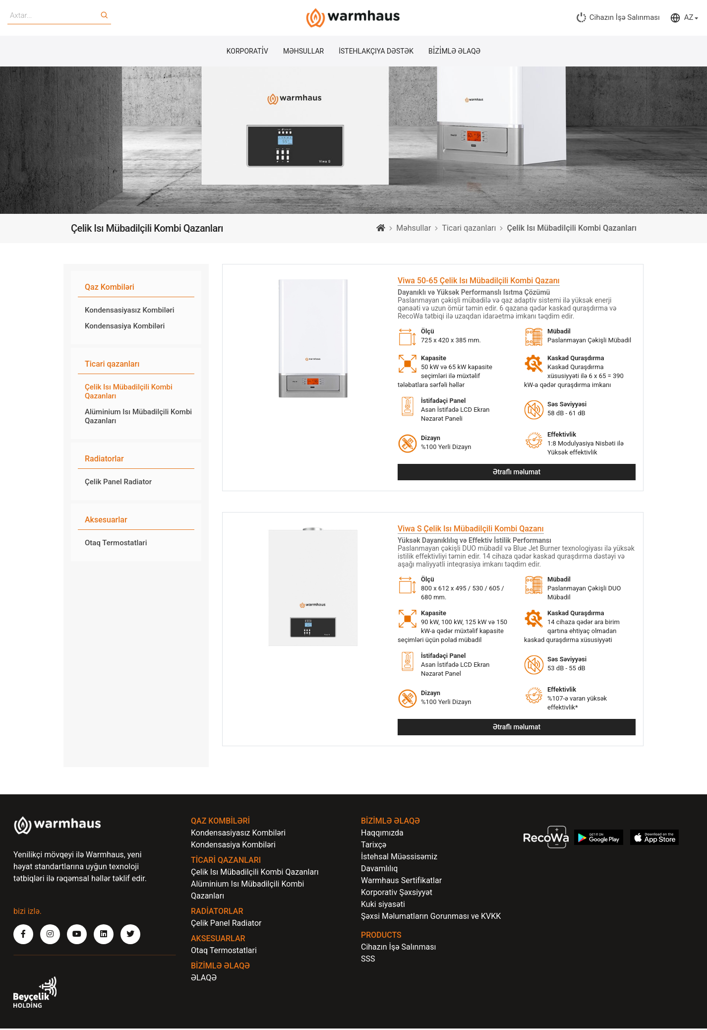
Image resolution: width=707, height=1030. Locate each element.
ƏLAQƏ (204, 979)
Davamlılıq (379, 870)
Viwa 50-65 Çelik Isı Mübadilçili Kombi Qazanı (479, 281)
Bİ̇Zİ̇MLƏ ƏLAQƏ (454, 52)
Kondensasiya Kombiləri (125, 326)
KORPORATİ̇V (247, 52)
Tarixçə (373, 846)
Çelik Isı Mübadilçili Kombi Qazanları (129, 392)
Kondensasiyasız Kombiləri (130, 310)
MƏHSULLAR (303, 52)
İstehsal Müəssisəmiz (399, 858)
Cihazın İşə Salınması (398, 948)
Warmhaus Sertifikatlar (401, 882)
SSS (368, 960)
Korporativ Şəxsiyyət (396, 894)
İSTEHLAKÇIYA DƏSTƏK (376, 52)
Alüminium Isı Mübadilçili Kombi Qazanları (138, 417)
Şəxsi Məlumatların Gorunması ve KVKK (431, 917)
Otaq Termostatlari (116, 543)
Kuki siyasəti (383, 905)
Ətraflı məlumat (516, 473)
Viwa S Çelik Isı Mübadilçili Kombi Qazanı (471, 529)
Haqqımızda (382, 834)
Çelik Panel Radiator (118, 482)
